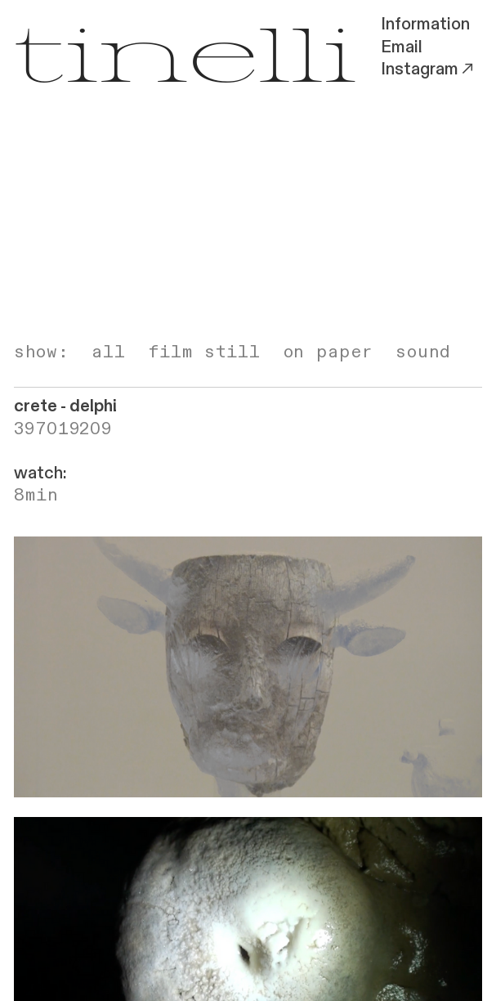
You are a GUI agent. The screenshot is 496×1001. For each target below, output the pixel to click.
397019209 (63, 429)
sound (423, 352)
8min (36, 495)
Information (425, 24)
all (109, 352)
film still (205, 352)
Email (401, 47)
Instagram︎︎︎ (428, 69)
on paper (328, 352)
